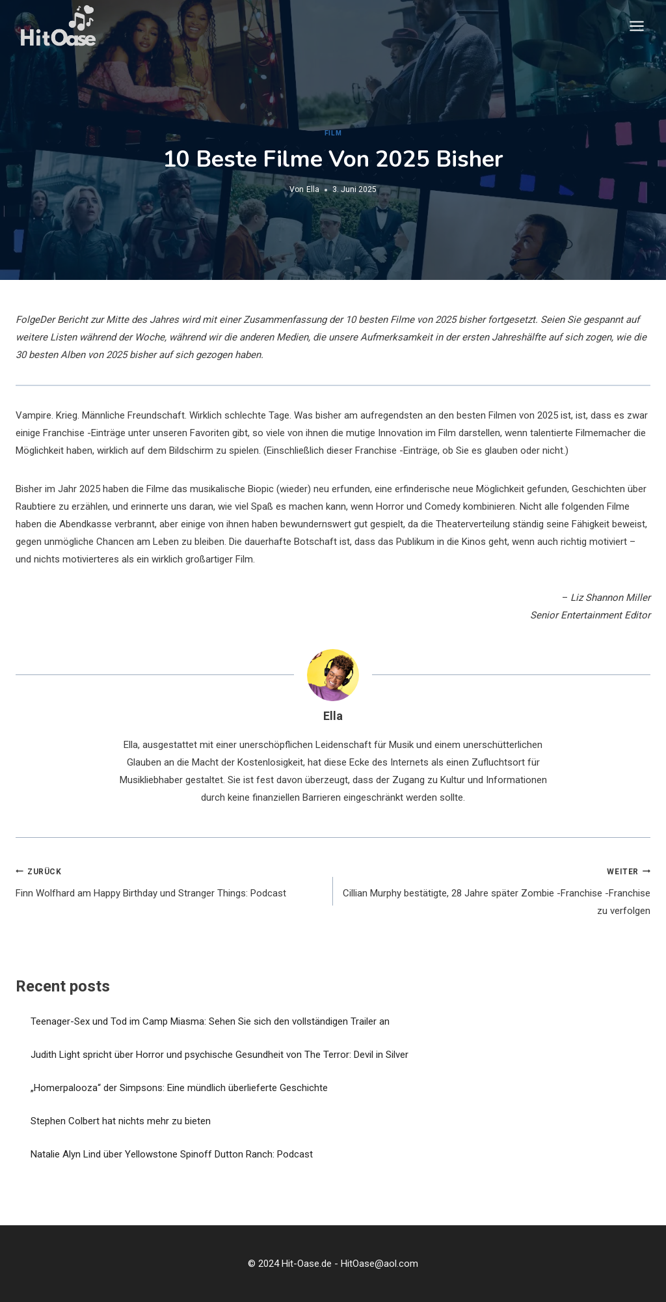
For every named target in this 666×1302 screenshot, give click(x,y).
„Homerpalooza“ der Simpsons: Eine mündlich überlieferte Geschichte (179, 1088)
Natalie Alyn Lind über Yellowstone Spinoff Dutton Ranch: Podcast (172, 1154)
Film (333, 133)
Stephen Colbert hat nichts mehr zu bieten (121, 1121)
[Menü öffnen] (636, 26)
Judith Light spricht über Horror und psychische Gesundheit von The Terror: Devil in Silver (219, 1054)
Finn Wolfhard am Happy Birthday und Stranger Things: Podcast (169, 881)
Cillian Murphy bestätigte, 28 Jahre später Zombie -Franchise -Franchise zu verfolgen (496, 890)
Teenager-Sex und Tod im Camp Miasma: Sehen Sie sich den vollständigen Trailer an (210, 1021)
